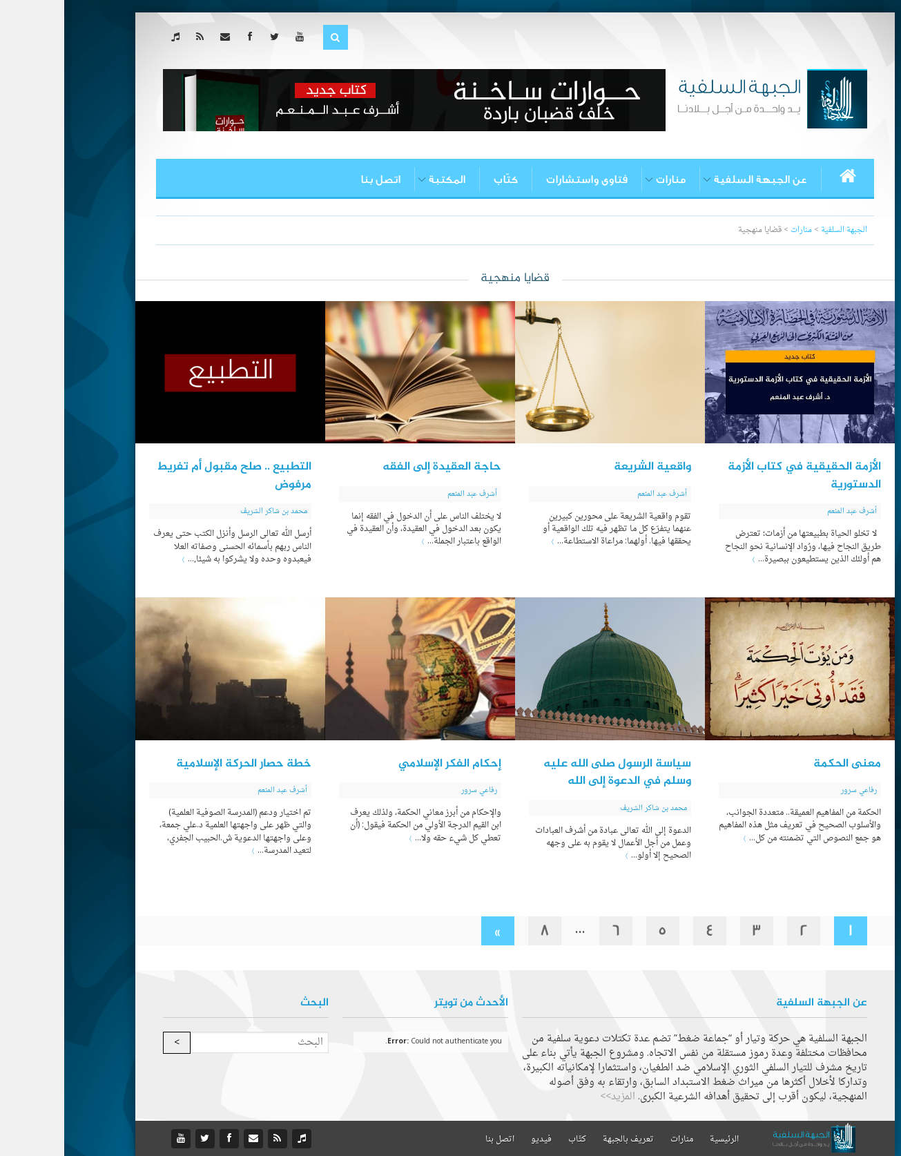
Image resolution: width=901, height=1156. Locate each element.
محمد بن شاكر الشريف (209, 511)
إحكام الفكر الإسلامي (385, 763)
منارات (606, 179)
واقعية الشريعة (588, 466)
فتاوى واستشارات (522, 179)
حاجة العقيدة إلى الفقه (377, 466)
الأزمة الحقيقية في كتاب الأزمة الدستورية (740, 475)
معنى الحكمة (783, 763)
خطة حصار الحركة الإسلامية (179, 763)
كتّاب (441, 179)
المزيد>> (553, 1097)
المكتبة (383, 179)
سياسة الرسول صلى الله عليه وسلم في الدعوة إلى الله (553, 772)
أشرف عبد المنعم (788, 511)
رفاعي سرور (795, 790)
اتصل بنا (316, 179)
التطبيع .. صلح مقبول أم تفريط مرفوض (170, 475)
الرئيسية (660, 1139)
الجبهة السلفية (780, 230)
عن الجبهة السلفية (696, 179)
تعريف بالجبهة (564, 1139)
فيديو (477, 1139)
